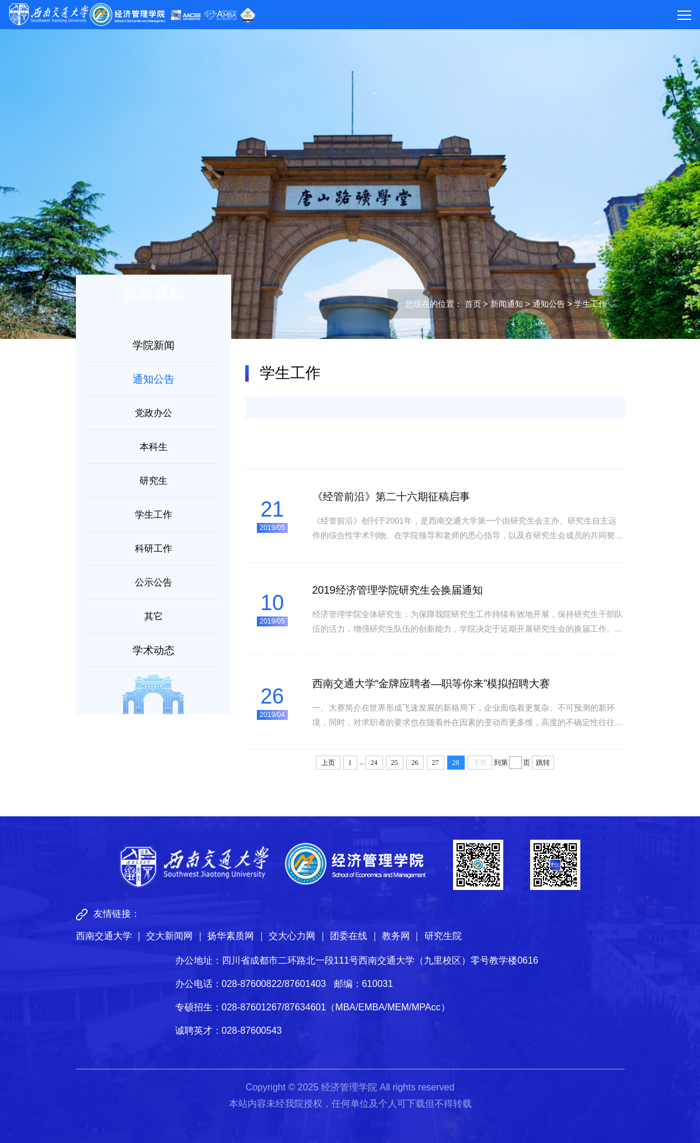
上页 (328, 762)
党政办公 (153, 413)
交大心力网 (292, 936)
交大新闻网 (169, 936)
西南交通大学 (104, 936)
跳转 (543, 762)
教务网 (396, 936)
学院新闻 (154, 345)
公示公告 (153, 582)
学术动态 (154, 650)
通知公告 (548, 304)
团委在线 (348, 936)
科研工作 (153, 548)
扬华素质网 (230, 936)
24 (374, 762)
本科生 (154, 447)
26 (415, 762)
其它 (153, 616)
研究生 (154, 481)
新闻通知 (506, 304)
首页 (473, 304)
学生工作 (153, 514)
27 (435, 762)
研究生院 (443, 936)
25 (394, 762)
